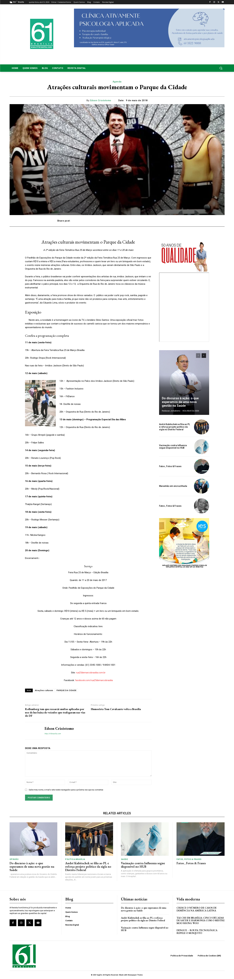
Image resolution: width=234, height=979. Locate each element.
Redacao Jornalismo (171, 411)
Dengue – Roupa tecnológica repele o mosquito (197, 932)
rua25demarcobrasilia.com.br (90, 672)
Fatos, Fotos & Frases (189, 859)
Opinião (14, 859)
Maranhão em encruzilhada (173, 486)
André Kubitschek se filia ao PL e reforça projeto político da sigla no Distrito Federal (174, 427)
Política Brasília (75, 859)
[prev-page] (198, 355)
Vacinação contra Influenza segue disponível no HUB (173, 446)
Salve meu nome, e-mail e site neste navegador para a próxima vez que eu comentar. (66, 790)
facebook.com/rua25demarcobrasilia (94, 680)
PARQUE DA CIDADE (66, 690)
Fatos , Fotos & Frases (170, 466)
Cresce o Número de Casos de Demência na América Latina (197, 909)
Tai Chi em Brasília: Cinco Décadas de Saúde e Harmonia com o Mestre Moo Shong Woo (201, 920)
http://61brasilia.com (52, 734)
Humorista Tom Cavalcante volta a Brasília (116, 709)
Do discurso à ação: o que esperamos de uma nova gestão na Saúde (180, 401)
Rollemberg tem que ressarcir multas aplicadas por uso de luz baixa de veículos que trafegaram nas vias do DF (55, 712)
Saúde (124, 859)
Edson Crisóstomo (100, 100)
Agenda (117, 81)
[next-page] (204, 355)
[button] (200, 68)
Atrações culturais (44, 690)
